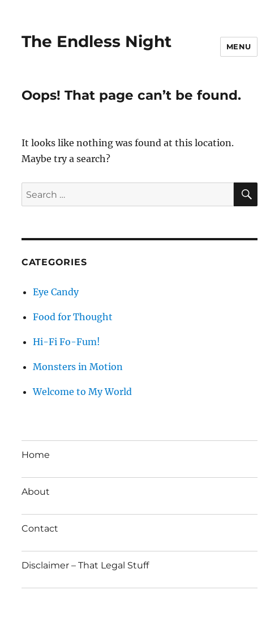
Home (36, 454)
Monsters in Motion (78, 366)
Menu (238, 46)
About (36, 491)
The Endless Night (96, 41)
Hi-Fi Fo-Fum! (66, 341)
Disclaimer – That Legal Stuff (85, 565)
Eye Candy (56, 292)
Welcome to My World (82, 391)
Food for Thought (73, 316)
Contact (40, 528)
